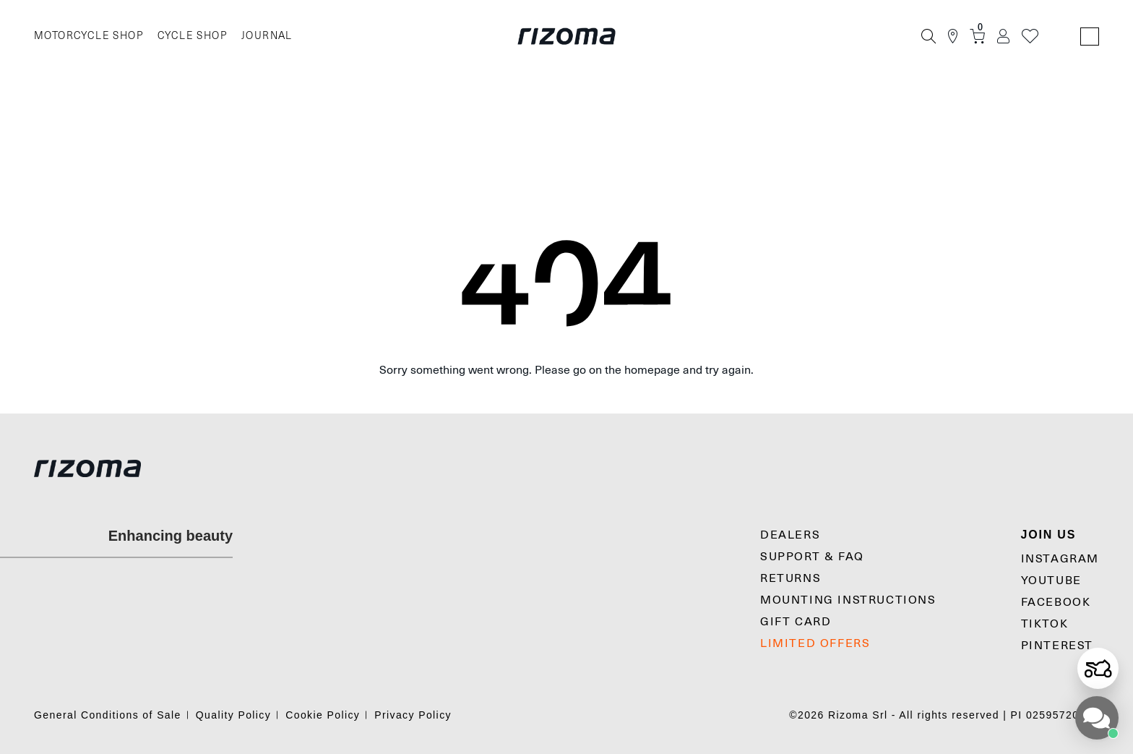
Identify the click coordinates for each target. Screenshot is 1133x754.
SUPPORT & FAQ (812, 556)
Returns (790, 578)
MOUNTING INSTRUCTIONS (848, 600)
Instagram (1060, 558)
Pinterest (1057, 645)
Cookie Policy (322, 715)
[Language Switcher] (1089, 36)
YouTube (1051, 580)
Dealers (790, 534)
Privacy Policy (413, 715)
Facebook (1056, 602)
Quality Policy (233, 715)
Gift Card (795, 621)
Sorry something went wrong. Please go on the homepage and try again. (566, 370)
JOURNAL (267, 36)
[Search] (928, 36)
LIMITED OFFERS (815, 643)
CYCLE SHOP (192, 36)
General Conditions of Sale (107, 715)
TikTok (1045, 623)
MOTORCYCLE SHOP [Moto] (88, 36)
